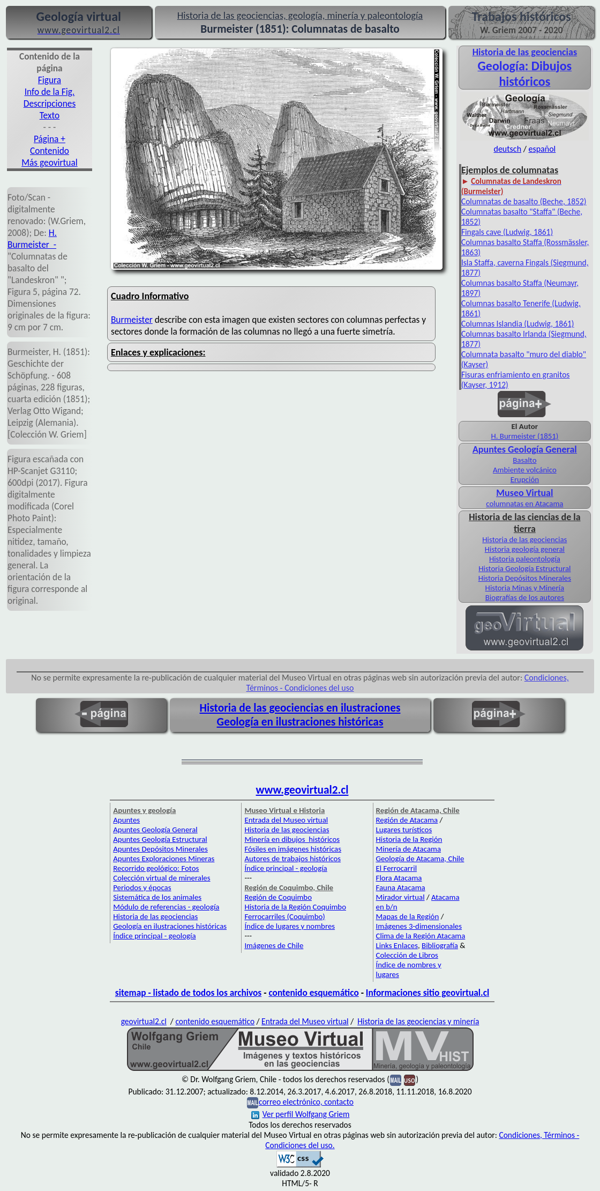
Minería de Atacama (408, 849)
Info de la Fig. (50, 92)
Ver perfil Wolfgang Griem (300, 1114)
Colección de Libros (407, 955)
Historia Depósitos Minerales (524, 578)
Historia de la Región (409, 839)
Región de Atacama (407, 820)
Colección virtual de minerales (161, 878)
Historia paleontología (524, 559)
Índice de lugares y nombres (289, 926)
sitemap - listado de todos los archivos (188, 992)
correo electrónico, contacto (306, 1102)
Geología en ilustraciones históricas (300, 722)
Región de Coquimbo (278, 897)
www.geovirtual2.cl (302, 790)
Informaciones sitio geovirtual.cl (427, 992)
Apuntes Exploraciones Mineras (163, 858)
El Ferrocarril (396, 868)
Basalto (524, 460)
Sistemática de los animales (157, 897)
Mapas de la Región (407, 916)
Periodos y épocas (142, 887)
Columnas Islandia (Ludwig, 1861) (517, 324)
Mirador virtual (400, 897)
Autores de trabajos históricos (292, 858)
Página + (49, 139)
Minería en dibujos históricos (292, 839)
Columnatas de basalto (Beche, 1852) (524, 201)
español (542, 149)
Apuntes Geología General (155, 829)
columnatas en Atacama (524, 503)
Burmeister (132, 320)
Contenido (49, 151)
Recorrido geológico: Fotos (156, 868)
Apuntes (126, 820)
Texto (50, 115)
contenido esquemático (313, 992)
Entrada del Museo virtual (286, 820)
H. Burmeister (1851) (524, 436)
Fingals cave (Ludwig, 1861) (507, 232)
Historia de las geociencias (524, 539)
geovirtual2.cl (144, 1021)
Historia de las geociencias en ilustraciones (300, 708)
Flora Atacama (399, 878)
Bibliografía (440, 945)
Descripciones (50, 103)
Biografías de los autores (524, 597)
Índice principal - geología (154, 936)
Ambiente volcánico (525, 470)
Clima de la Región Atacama (421, 936)
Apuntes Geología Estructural (160, 839)
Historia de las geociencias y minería (418, 1021)
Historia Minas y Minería (525, 588)
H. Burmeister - (32, 238)
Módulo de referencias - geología (166, 907)
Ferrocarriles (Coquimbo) (284, 916)
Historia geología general (525, 549)
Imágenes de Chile (273, 945)
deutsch (507, 149)
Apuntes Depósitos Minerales (160, 849)
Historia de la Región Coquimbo (295, 907)
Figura (49, 80)
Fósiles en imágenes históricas (292, 849)
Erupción (525, 479)
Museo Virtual (524, 493)
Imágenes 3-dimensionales (419, 926)
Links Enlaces (397, 945)
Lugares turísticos (404, 829)
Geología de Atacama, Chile (420, 858)
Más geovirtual (49, 162)
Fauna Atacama (400, 887)
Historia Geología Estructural (524, 568)
